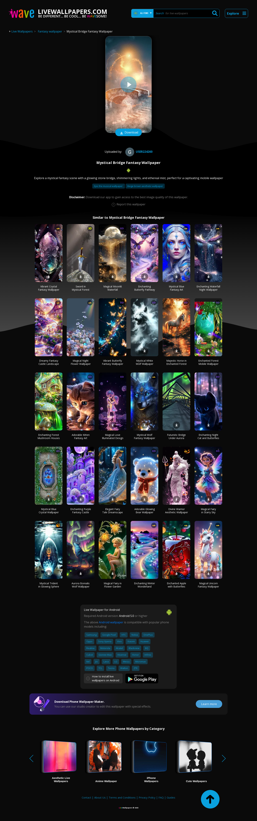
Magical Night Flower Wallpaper (81, 362)
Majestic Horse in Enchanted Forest (176, 362)
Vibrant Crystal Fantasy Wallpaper (48, 288)
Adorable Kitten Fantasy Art (81, 436)
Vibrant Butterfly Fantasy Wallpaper (112, 362)
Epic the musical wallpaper (108, 186)
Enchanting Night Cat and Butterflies (208, 436)
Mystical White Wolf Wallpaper (144, 362)
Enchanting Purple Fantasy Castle (80, 510)
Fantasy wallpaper (50, 31)
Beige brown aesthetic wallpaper (145, 186)
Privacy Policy (147, 797)
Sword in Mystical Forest (80, 288)
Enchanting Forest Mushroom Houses (48, 436)
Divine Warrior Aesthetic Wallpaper (176, 510)
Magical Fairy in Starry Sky (208, 510)
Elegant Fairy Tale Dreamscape (112, 510)
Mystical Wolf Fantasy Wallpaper (144, 436)
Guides (171, 797)
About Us (100, 797)
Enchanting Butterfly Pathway (144, 288)
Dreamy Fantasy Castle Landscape (49, 362)
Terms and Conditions (122, 797)
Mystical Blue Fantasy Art (176, 288)
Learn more (209, 704)
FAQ (161, 797)
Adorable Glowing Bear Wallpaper (144, 510)
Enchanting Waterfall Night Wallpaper (208, 288)
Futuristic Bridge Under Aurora (176, 436)
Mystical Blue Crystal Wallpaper (49, 510)
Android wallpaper (111, 622)
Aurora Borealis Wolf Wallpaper (81, 585)
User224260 (138, 152)
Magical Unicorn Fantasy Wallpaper (208, 585)
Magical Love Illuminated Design (112, 436)
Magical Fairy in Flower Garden (113, 585)
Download (128, 132)
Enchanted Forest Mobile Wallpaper (208, 362)
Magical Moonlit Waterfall (112, 288)
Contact (86, 797)
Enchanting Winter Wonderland (144, 585)
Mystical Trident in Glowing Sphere (48, 585)
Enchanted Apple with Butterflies (176, 585)
